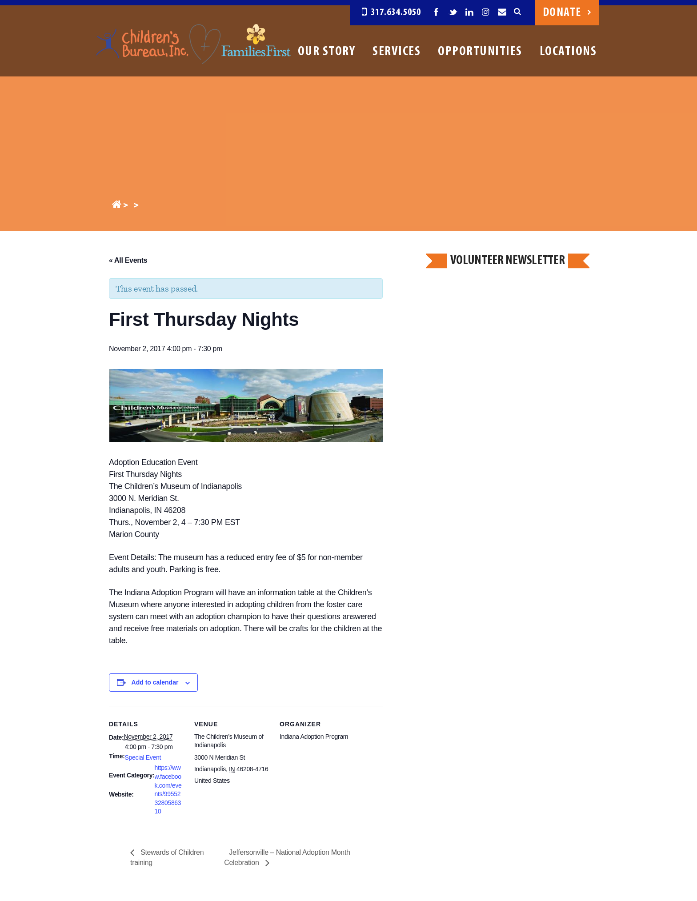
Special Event (143, 757)
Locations (568, 52)
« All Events (128, 260)
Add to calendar (155, 682)
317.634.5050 (391, 13)
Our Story (327, 52)
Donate (567, 13)
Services (397, 52)
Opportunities (480, 52)
